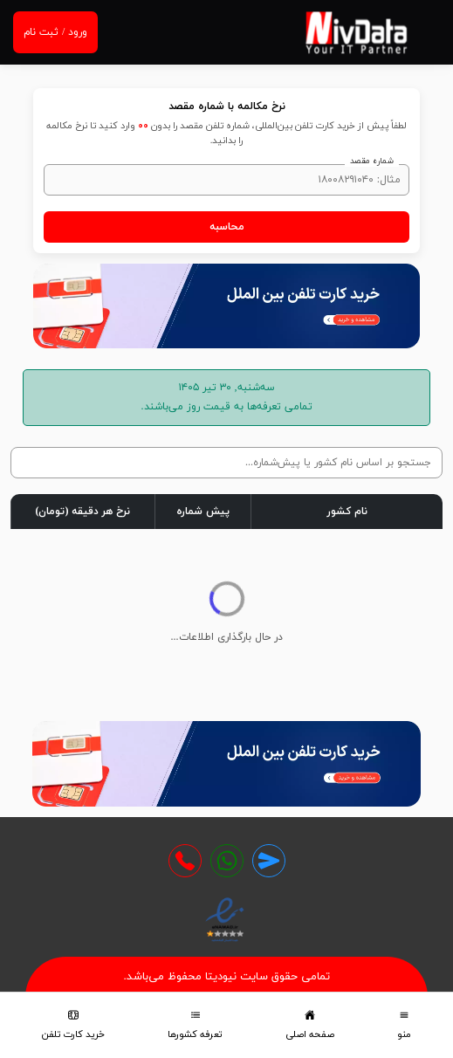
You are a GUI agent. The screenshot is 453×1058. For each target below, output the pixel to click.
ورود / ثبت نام (55, 32)
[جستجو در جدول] (226, 462)
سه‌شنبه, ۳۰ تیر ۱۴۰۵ (227, 388)
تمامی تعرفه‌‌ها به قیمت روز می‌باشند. (226, 407)
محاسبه (226, 227)
